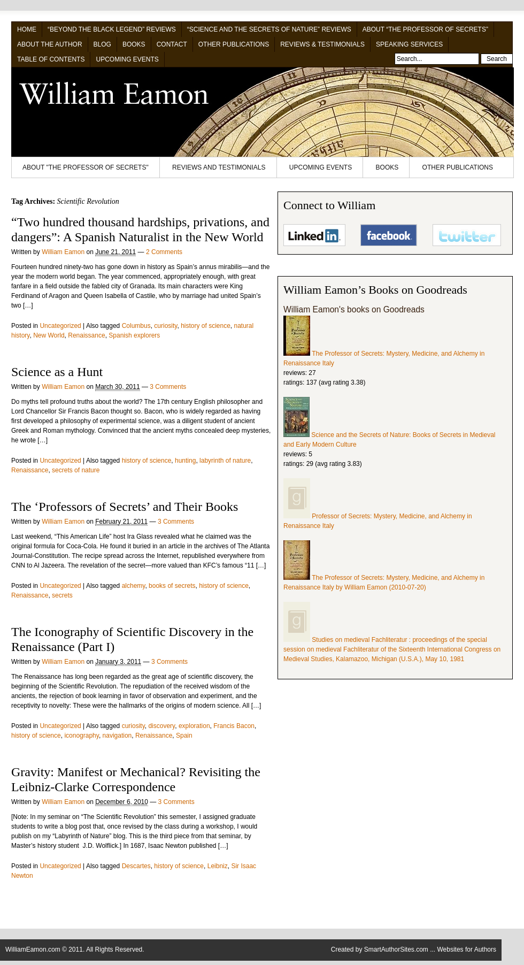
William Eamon (63, 252)
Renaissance (86, 335)
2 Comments (164, 252)
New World (48, 335)
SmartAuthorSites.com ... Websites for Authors (430, 949)
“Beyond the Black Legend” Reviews (112, 29)
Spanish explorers (134, 335)
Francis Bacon (234, 726)
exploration (194, 726)
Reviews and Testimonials (218, 167)
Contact (172, 44)
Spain (184, 735)
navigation (117, 735)
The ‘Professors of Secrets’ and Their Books (124, 507)
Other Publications (233, 44)
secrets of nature (75, 470)
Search (497, 59)
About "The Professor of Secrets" (85, 167)
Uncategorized (60, 326)
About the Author (49, 44)
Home (26, 29)
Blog (102, 44)
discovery (161, 726)
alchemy (133, 585)
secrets (62, 595)
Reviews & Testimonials (322, 44)
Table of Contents (50, 59)
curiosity (165, 326)
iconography (81, 735)
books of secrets (172, 585)
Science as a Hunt (57, 372)
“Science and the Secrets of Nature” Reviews (269, 29)
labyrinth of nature (225, 460)
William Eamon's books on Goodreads (354, 309)
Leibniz (217, 866)
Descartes (136, 866)
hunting (185, 460)
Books (133, 44)
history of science (205, 326)
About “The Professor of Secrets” (425, 29)
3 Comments (168, 386)
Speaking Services (409, 44)
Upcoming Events (127, 59)
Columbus (136, 326)
